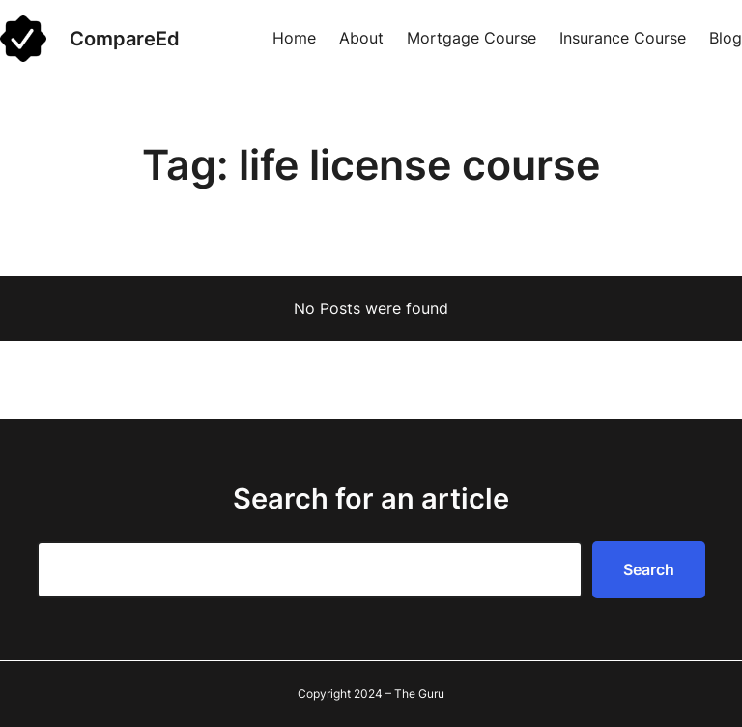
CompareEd (125, 38)
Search (648, 569)
